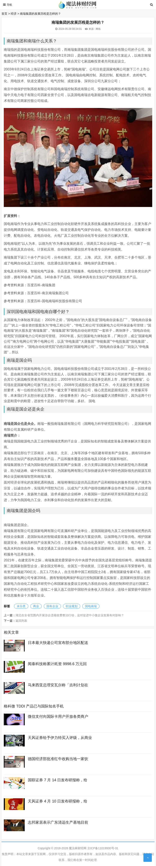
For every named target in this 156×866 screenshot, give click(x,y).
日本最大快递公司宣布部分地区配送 (58, 643)
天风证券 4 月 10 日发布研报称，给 (57, 801)
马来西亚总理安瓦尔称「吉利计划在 (58, 685)
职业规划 (71, 606)
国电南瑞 (91, 606)
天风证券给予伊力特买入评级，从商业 (60, 738)
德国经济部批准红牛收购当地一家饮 (58, 759)
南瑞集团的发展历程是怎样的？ (40, 13)
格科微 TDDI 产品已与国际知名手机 (34, 706)
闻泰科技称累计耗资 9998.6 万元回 (57, 664)
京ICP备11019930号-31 (102, 848)
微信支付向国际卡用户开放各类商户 (58, 716)
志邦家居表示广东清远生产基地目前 (58, 822)
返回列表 (21, 620)
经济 (14, 13)
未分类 (21, 606)
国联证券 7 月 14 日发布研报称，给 (57, 780)
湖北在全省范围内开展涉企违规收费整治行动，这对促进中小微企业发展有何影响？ (69, 615)
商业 (36, 606)
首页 (4, 13)
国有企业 (52, 606)
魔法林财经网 (77, 848)
